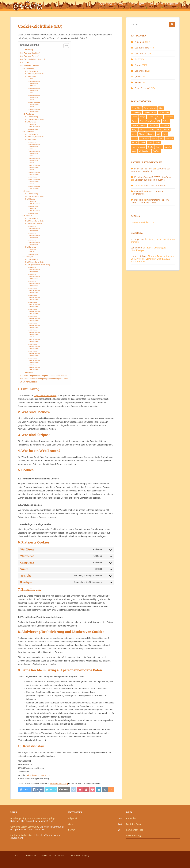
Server (131, 4)
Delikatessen (141, 53)
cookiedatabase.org (59, 783)
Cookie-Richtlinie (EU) (79, 855)
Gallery (160, 4)
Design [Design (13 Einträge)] (142, 116)
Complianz (30, 131)
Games (138, 65)
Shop (150, 4)
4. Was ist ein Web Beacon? (33, 59)
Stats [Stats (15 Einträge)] (150, 142)
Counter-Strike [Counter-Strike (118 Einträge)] (150, 112)
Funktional (32, 76)
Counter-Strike (142, 47)
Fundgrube (172, 4)
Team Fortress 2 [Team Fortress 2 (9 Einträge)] (138, 147)
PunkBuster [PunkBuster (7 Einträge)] (144, 138)
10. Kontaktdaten (30, 382)
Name (34, 79)
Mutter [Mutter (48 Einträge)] (142, 134)
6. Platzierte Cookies (30, 66)
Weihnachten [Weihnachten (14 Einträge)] (144, 151)
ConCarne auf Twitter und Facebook (150, 170)
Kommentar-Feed (134, 829)
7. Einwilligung (28, 372)
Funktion (35, 83)
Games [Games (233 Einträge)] (143, 125)
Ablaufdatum (36, 81)
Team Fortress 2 (143, 88)
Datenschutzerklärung (52, 855)
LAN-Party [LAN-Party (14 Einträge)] (149, 129)
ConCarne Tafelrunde (155, 185)
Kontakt (17, 855)
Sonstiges (29, 257)
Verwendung (33, 71)
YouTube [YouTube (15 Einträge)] (156, 151)
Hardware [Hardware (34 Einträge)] (165, 125)
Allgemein (140, 41)
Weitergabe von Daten (37, 74)
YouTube (29, 215)
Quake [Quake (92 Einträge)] (154, 138)
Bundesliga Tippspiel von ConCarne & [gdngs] (33, 818)
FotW (137, 59)
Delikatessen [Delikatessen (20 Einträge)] (164, 112)
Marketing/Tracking (35, 223)
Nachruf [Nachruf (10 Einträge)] (150, 134)
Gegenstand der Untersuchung (39, 265)
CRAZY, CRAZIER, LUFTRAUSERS (147, 192)
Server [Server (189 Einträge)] (142, 142)
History (141, 4)
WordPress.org (133, 835)
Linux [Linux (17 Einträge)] (158, 129)
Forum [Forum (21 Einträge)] (134, 121)
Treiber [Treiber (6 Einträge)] (159, 147)
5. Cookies (26, 62)
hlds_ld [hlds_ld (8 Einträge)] (134, 129)
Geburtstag (140, 70)
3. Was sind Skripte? (30, 56)
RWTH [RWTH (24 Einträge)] (134, 142)
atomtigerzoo (137, 239)
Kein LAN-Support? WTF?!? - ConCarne (153, 177)
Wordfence (30, 114)
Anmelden (131, 818)
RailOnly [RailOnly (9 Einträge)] (169, 138)
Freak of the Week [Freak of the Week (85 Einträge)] (147, 121)
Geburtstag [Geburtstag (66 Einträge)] (153, 125)
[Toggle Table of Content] (64, 45)
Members (111, 4)
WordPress (30, 68)
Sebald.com (136, 247)
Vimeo (28, 191)
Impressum (31, 855)
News (101, 4)
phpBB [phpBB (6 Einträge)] (134, 138)
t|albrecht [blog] (139, 256)
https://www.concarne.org (45, 395)
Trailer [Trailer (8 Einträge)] (150, 147)
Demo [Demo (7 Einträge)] (134, 116)
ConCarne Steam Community (24, 826)
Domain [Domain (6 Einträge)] (151, 116)
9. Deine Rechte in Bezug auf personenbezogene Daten (45, 379)
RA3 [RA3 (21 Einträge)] (161, 138)
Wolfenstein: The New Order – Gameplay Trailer (150, 201)
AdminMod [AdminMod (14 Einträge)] (136, 108)
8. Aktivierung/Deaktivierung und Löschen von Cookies (44, 376)
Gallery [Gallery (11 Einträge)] (135, 125)
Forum (122, 4)
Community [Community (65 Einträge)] (136, 112)
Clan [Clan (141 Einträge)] (161, 108)
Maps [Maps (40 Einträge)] (134, 134)
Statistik (32, 199)
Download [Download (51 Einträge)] (169, 116)
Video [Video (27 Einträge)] (134, 151)
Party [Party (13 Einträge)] (165, 134)
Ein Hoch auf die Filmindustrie (149, 179)
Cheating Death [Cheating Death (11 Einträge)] (150, 108)
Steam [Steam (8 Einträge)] (157, 142)
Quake (138, 76)
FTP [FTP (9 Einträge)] (158, 121)
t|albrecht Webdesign (21, 835)
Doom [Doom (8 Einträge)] (159, 116)
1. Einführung (27, 50)
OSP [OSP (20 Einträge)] (158, 134)
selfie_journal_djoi (143, 168)
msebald (138, 191)
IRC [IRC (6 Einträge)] (141, 129)
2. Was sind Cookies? (31, 53)
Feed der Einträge (135, 824)
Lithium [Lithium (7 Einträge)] (166, 129)
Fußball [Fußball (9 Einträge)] (166, 121)
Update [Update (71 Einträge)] (168, 147)
